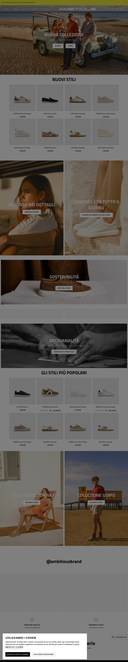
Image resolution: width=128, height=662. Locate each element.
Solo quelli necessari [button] (44, 654)
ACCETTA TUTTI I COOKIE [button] (17, 654)
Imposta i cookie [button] (14, 647)
